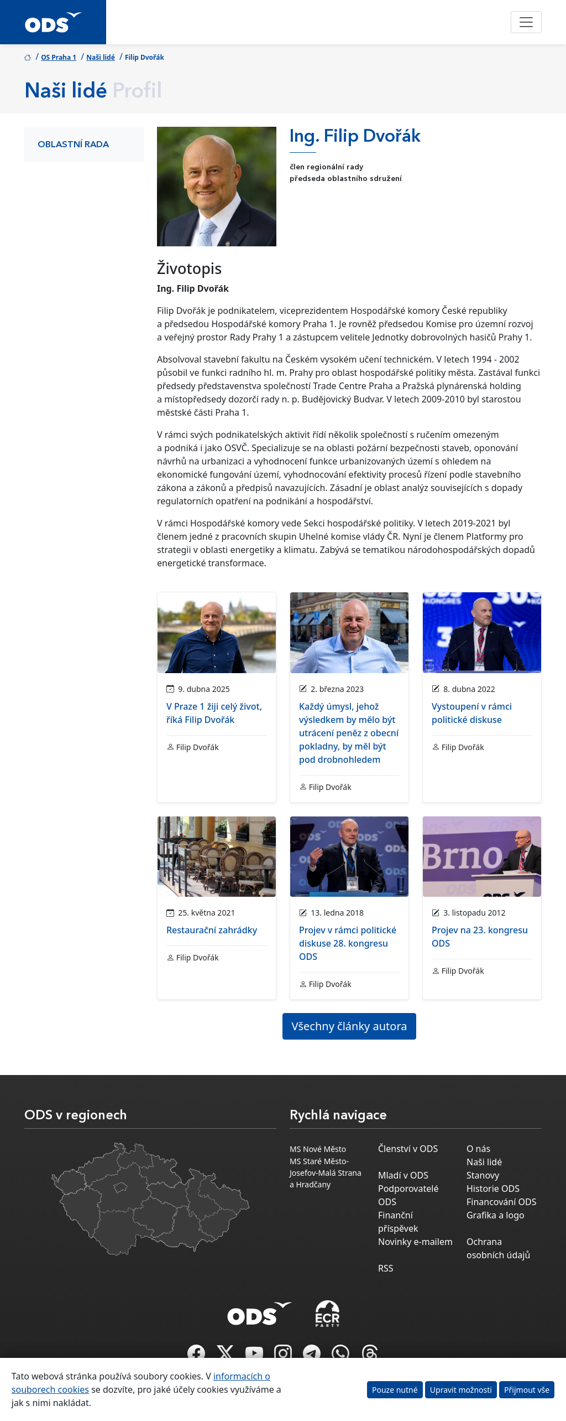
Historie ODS (493, 1188)
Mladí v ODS (403, 1175)
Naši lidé (100, 57)
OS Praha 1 (58, 57)
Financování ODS (501, 1202)
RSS (386, 1268)
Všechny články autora (349, 1026)
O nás (478, 1149)
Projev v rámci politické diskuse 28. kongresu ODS (347, 943)
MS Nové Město (318, 1149)
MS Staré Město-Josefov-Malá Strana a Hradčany (325, 1173)
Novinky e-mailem (415, 1242)
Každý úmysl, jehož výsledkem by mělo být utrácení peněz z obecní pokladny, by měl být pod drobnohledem (349, 733)
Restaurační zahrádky (211, 930)
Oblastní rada (73, 145)
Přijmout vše (526, 1389)
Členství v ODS (408, 1149)
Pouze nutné (395, 1389)
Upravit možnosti (461, 1389)
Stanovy (483, 1175)
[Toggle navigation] (526, 22)
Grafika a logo (496, 1215)
